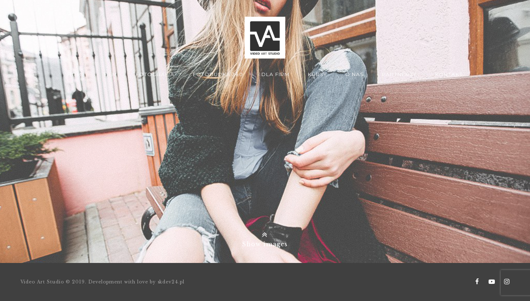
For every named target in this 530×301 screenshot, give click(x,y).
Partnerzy (399, 74)
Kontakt (449, 74)
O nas (354, 74)
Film (110, 74)
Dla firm (275, 74)
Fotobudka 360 (218, 74)
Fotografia (155, 74)
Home (76, 74)
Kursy (317, 74)
